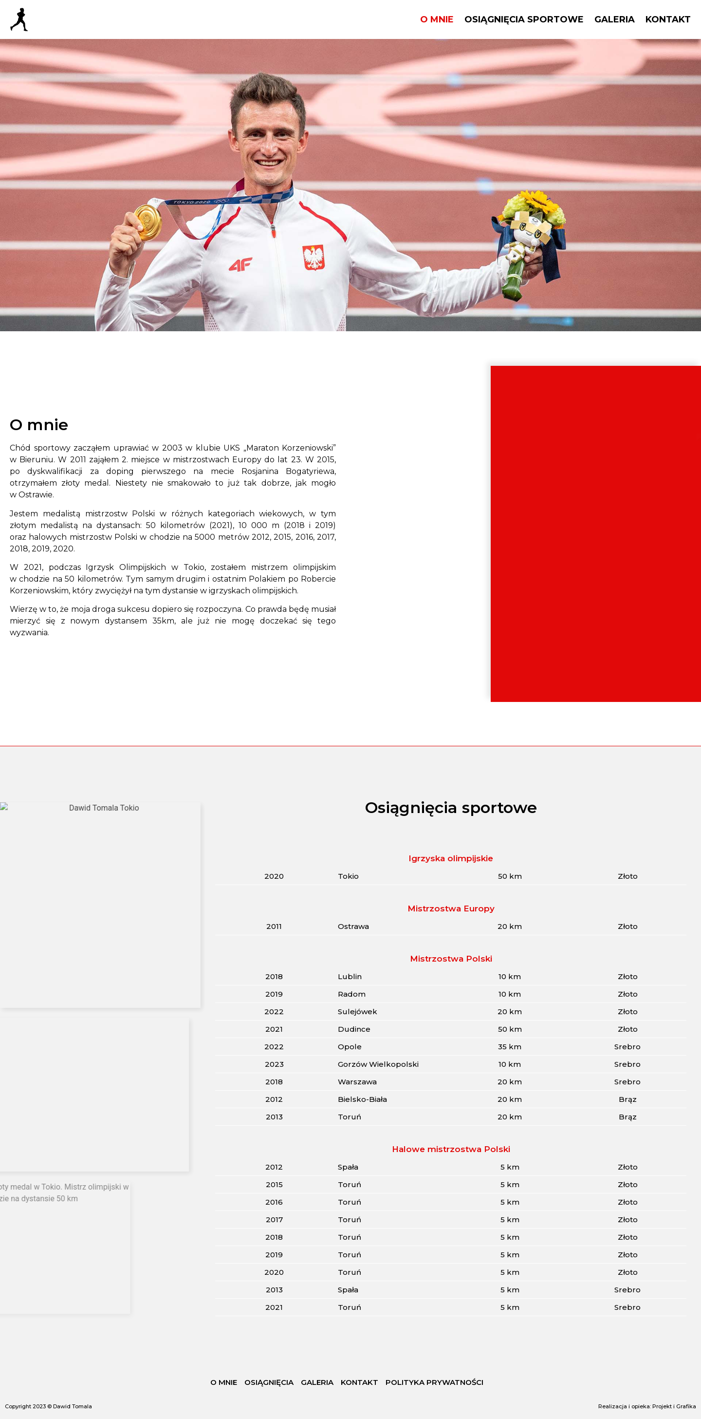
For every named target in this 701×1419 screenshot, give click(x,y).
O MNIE (437, 19)
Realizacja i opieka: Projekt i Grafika (647, 1406)
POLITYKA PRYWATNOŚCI (434, 1382)
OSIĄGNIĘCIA (269, 1382)
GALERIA (614, 19)
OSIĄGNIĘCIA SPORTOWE (524, 19)
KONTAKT (668, 19)
